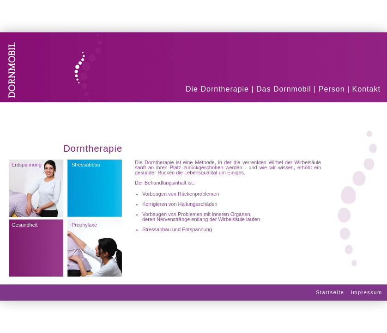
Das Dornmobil (283, 89)
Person (332, 89)
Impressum (366, 292)
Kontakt (366, 89)
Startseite (330, 292)
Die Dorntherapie (217, 89)
